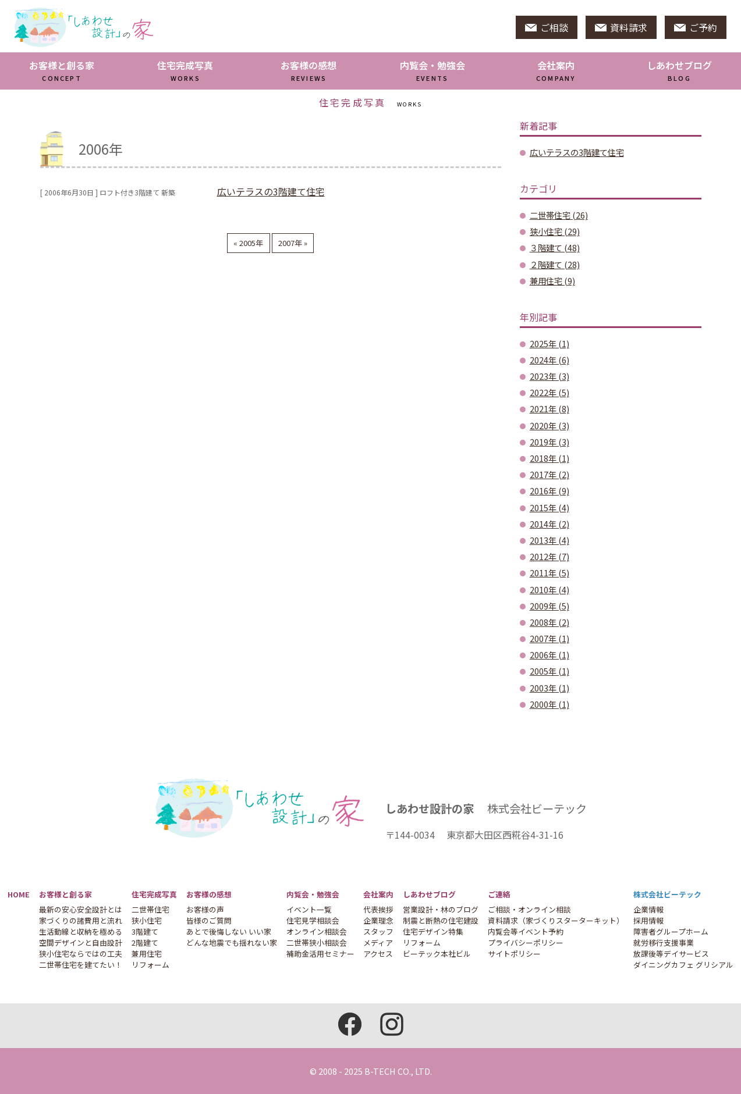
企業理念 (378, 920)
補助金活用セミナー (320, 953)
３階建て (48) (555, 247)
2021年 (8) (549, 408)
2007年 (291, 242)
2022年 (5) (549, 392)
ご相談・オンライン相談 (529, 909)
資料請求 (621, 27)
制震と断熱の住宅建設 (440, 920)
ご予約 (695, 27)
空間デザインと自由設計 (80, 942)
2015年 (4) (549, 507)
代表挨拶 (378, 909)
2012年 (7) (549, 556)
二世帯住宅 (150, 909)
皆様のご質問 (209, 920)
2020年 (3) (549, 425)
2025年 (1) (549, 343)
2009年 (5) (549, 606)
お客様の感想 (308, 70)
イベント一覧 (309, 909)
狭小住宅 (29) (555, 231)
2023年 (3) (549, 376)
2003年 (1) (549, 688)
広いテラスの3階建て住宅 (271, 191)
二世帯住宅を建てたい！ (80, 964)
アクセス (378, 953)
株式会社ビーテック (667, 894)
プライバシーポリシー (525, 942)
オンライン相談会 (316, 931)
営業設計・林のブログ (440, 909)
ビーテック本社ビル (437, 953)
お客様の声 (205, 909)
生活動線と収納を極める (80, 931)
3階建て (145, 931)
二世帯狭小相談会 (316, 942)
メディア (378, 942)
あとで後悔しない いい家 (228, 931)
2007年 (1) (549, 638)
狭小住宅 (147, 920)
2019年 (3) (549, 442)
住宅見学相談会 (312, 920)
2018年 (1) (549, 458)
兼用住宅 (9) (552, 281)
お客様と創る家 (61, 70)
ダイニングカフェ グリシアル (683, 964)
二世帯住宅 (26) (559, 215)
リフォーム (150, 964)
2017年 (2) (549, 474)
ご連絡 (499, 894)
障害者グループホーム (670, 931)
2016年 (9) (549, 490)
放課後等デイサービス (671, 953)
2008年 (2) (549, 622)
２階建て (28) (555, 264)
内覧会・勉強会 (432, 70)
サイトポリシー (514, 953)
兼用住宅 (147, 953)
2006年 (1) (549, 654)
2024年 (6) (549, 360)
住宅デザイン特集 (433, 931)
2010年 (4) (549, 589)
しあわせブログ (429, 894)
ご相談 (546, 27)
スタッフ (378, 931)
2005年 (250, 242)
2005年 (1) (549, 671)
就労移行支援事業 (663, 942)
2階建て (145, 942)
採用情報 (648, 920)
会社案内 (555, 70)
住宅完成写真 (185, 70)
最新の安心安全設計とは (80, 909)
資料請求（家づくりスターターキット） (556, 920)
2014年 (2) (549, 524)
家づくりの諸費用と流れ (80, 920)
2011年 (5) (549, 572)
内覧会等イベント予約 (525, 931)
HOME (19, 894)
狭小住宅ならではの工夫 (80, 953)
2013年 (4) (549, 540)
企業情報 (648, 909)
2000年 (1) (549, 704)
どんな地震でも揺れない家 (231, 942)
